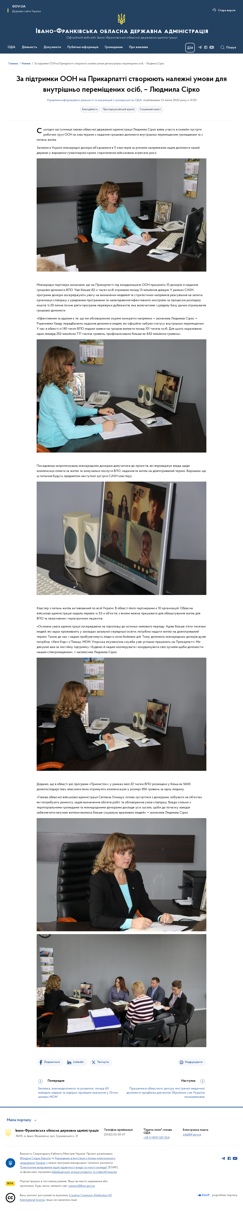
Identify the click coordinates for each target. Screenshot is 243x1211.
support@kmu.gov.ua (81, 1185)
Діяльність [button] (29, 47)
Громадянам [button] (114, 47)
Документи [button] (52, 47)
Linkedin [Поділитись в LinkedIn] (78, 1062)
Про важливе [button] (138, 47)
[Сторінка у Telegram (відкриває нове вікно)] (200, 47)
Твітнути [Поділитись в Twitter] (103, 1062)
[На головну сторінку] (121, 26)
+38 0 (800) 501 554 (157, 1137)
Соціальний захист (150, 109)
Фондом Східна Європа (35, 1158)
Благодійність (90, 109)
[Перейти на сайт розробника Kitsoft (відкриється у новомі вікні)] (204, 1195)
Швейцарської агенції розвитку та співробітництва (84, 1172)
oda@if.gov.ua (192, 1134)
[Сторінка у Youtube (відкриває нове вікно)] (211, 47)
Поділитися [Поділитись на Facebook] (52, 1062)
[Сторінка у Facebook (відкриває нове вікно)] (206, 47)
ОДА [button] (11, 47)
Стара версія (226, 10)
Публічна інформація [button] (82, 47)
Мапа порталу (19, 1120)
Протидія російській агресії (118, 109)
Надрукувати (194, 1062)
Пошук (231, 47)
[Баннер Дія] (190, 47)
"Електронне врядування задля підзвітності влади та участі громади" (63, 1167)
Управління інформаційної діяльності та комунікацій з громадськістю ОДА (94, 100)
